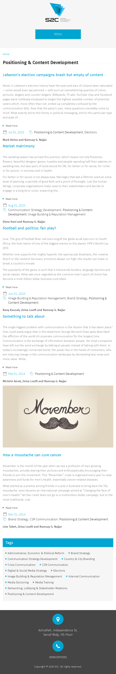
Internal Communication (84, 576)
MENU (58, 34)
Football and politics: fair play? (29, 228)
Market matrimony (19, 146)
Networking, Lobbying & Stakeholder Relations (37, 588)
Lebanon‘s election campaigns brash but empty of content (53, 74)
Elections (90, 132)
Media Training (44, 582)
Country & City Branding (79, 559)
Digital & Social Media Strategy (27, 570)
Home (6, 54)
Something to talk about (24, 316)
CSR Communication (44, 519)
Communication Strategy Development (34, 210)
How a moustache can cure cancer (32, 455)
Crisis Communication (22, 564)
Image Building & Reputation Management (57, 214)
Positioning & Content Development (58, 132)
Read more (11, 125)
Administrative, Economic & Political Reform (36, 553)
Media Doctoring (18, 582)
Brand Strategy (77, 298)
